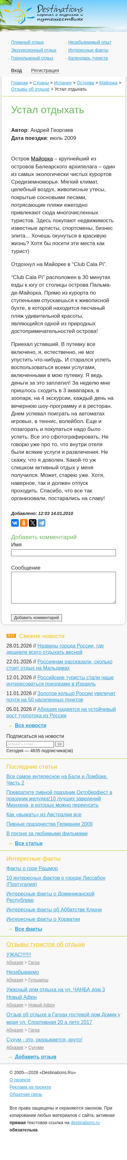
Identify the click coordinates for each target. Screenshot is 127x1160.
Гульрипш (38, 979)
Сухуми (35, 1047)
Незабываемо (22, 972)
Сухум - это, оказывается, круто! (44, 1039)
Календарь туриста (88, 58)
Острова (85, 82)
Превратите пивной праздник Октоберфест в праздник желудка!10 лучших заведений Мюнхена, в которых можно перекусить (59, 799)
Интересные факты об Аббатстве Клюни (54, 909)
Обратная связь (26, 1094)
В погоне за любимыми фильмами (47, 833)
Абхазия (14, 962)
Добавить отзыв (36, 1056)
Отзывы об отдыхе (30, 89)
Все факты (28, 929)
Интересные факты (88, 50)
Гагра (33, 962)
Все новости (30, 725)
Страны (41, 82)
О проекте (20, 1079)
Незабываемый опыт (89, 42)
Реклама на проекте (30, 1087)
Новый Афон (41, 1004)
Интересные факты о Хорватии (43, 919)
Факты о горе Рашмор (32, 868)
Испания (63, 82)
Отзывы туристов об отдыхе (45, 944)
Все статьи (29, 843)
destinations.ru (85, 1122)
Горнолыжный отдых (32, 58)
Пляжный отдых (27, 42)
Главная (19, 82)
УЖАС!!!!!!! (18, 954)
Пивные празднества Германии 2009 (49, 824)
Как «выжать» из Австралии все (44, 814)
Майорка (108, 82)
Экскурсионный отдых (34, 50)
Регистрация (45, 70)
